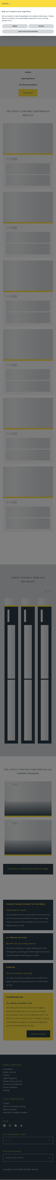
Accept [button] (41, 26)
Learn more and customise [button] (28, 31)
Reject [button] (15, 26)
